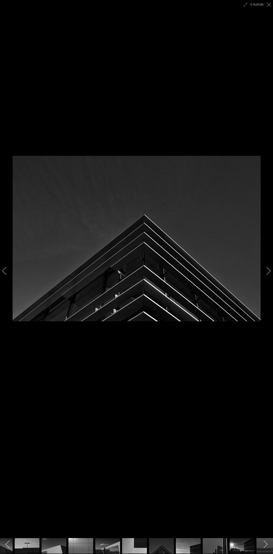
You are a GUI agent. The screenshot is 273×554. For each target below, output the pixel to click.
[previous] (7, 271)
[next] (266, 271)
